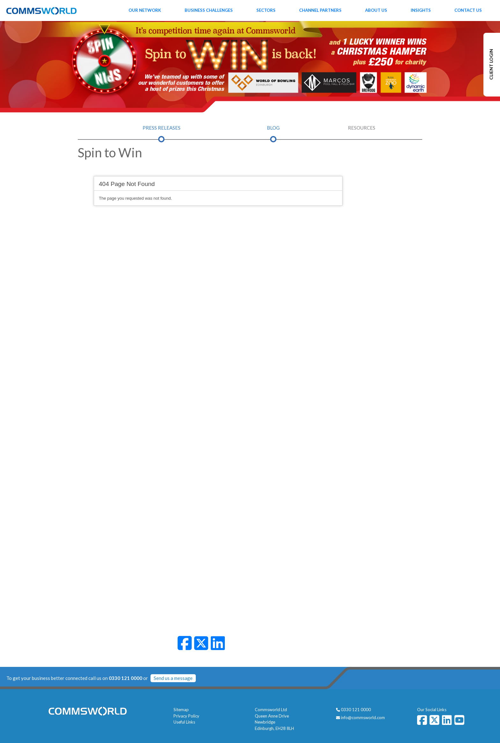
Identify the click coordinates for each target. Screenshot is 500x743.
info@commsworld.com (363, 717)
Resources (361, 128)
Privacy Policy (186, 715)
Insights (421, 10)
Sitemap (181, 709)
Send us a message (173, 678)
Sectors (266, 10)
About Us (376, 10)
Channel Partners (320, 10)
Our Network (145, 10)
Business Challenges (209, 10)
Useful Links (184, 722)
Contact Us (468, 10)
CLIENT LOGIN (491, 64)
